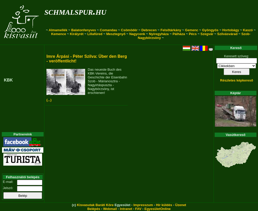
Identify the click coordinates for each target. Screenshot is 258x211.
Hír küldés (164, 205)
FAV (138, 209)
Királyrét (77, 34)
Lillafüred (94, 34)
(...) (49, 100)
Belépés (93, 209)
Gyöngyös (210, 30)
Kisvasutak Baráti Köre (95, 205)
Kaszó (248, 30)
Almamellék (58, 30)
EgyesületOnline (157, 209)
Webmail (110, 209)
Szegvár (206, 34)
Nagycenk (137, 34)
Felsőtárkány (170, 30)
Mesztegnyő (115, 34)
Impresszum (143, 205)
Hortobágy (230, 30)
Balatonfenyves (83, 30)
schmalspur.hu (75, 11)
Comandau (108, 30)
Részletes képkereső (236, 80)
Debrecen (149, 30)
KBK (8, 80)
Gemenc (191, 30)
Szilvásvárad (227, 34)
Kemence (58, 34)
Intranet (126, 209)
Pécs (193, 34)
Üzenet (180, 205)
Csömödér (129, 30)
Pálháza (179, 34)
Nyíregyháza (159, 34)
